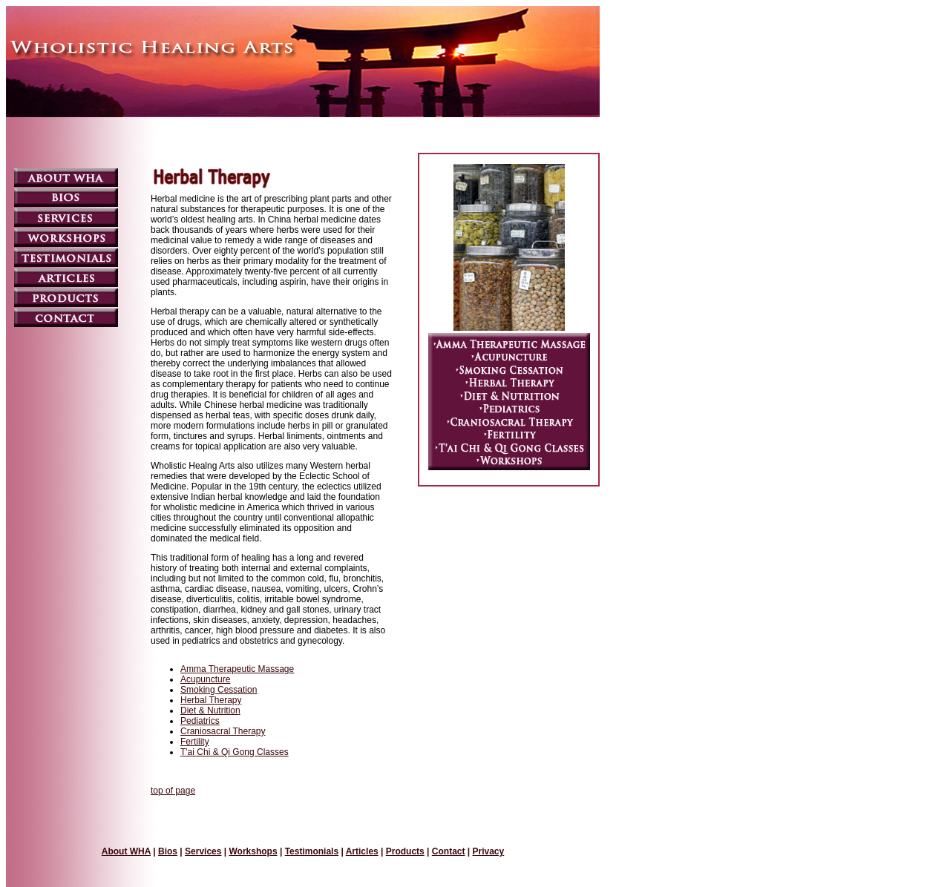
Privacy (489, 851)
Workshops (253, 851)
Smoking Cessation (218, 690)
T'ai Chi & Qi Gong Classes (234, 752)
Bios (167, 851)
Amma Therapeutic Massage (237, 669)
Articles (362, 851)
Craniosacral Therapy (223, 731)
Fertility (194, 741)
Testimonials (311, 851)
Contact (448, 851)
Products (405, 851)
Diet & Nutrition (210, 710)
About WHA (126, 851)
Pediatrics (200, 721)
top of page (173, 790)
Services (203, 851)
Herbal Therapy (211, 700)
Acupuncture (205, 679)
